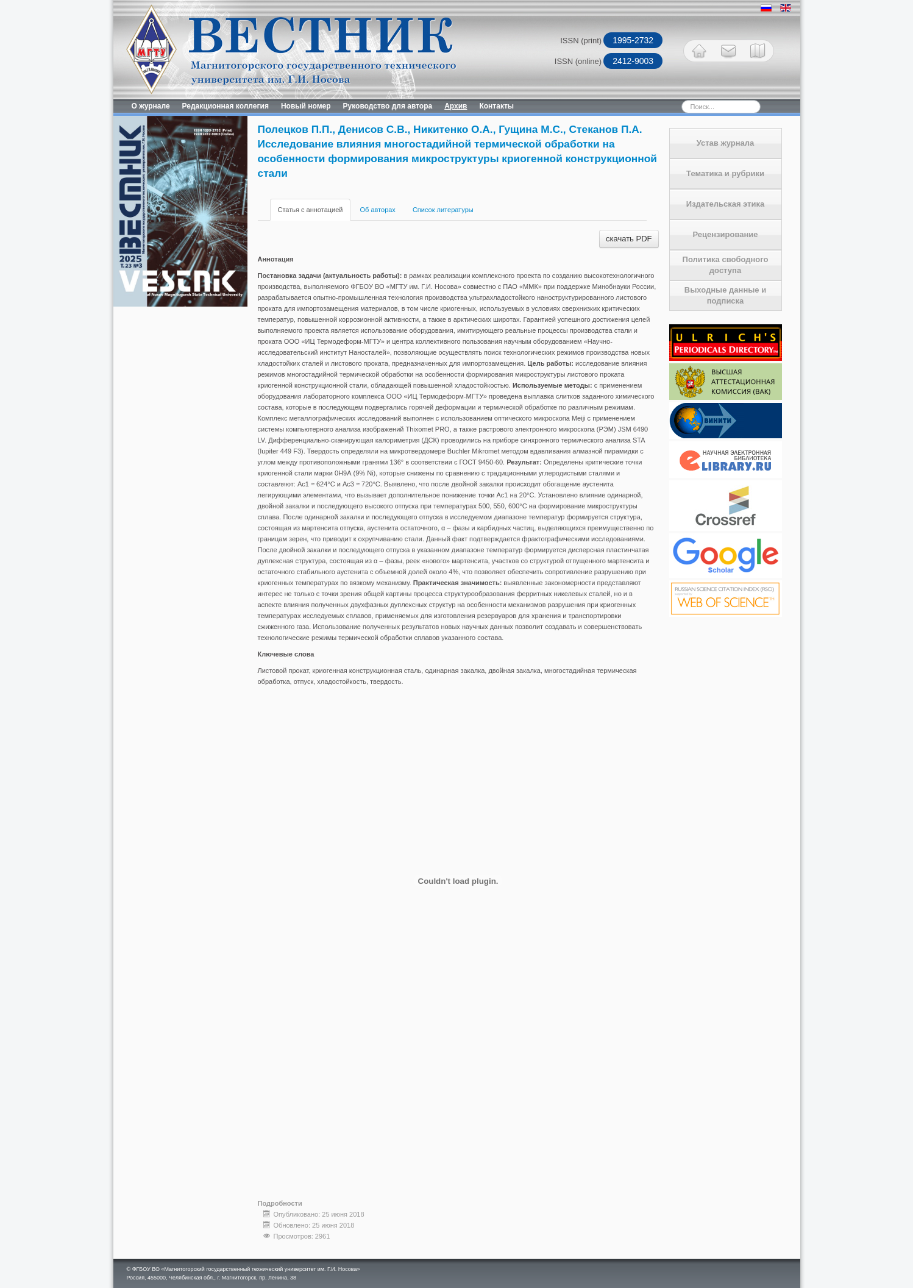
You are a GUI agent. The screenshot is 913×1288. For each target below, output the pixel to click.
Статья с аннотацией (310, 209)
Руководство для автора (388, 106)
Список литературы (443, 209)
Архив (455, 106)
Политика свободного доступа (726, 265)
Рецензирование (725, 234)
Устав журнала (726, 143)
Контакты (496, 106)
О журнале (151, 106)
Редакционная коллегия (225, 106)
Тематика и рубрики (725, 173)
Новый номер (306, 106)
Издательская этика (725, 203)
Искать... (660, 99)
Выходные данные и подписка (725, 295)
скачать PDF (629, 238)
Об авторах (377, 209)
